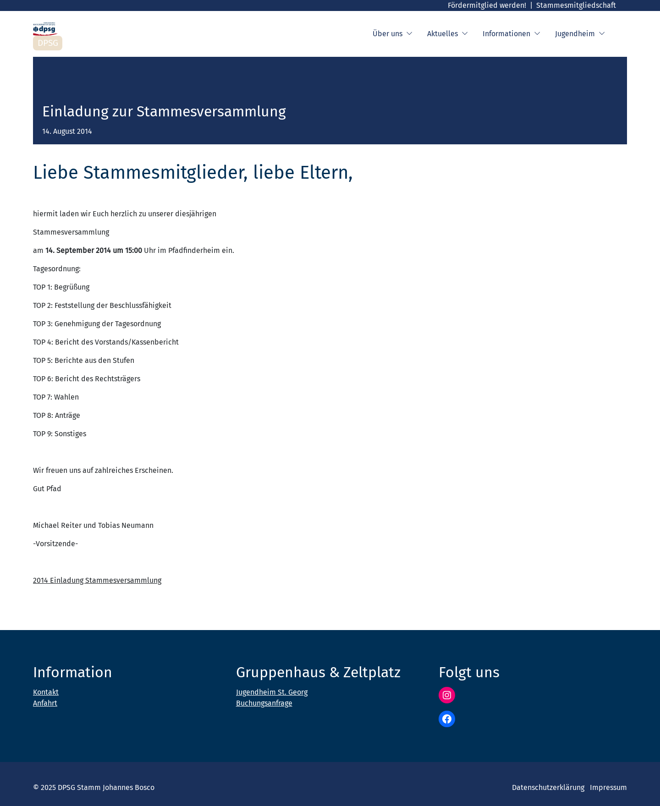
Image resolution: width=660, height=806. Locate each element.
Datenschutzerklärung (548, 787)
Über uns (392, 34)
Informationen (511, 34)
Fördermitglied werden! (487, 5)
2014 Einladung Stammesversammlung (97, 580)
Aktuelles (447, 34)
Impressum (608, 787)
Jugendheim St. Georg (272, 692)
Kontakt (46, 692)
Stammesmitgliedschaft (576, 5)
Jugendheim (580, 34)
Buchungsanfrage (264, 703)
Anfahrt (45, 703)
